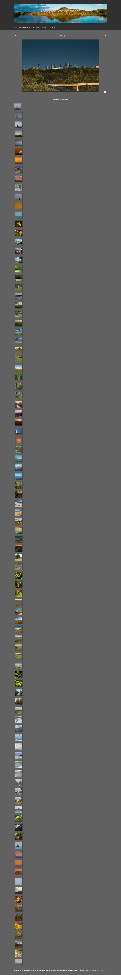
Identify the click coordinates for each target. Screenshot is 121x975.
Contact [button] (52, 27)
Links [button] (44, 27)
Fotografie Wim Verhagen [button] (22, 27)
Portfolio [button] (36, 27)
